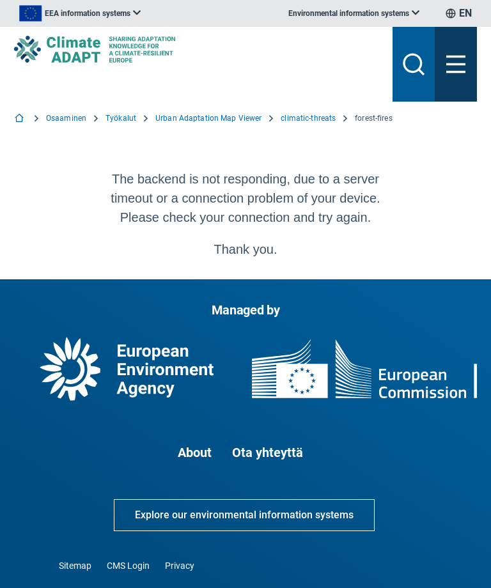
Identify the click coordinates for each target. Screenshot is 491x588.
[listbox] (80, 13)
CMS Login (128, 566)
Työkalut (120, 118)
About (195, 452)
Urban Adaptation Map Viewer (208, 118)
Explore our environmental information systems (244, 515)
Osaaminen (66, 118)
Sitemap (75, 566)
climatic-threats (308, 118)
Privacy (179, 566)
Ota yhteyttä (267, 452)
